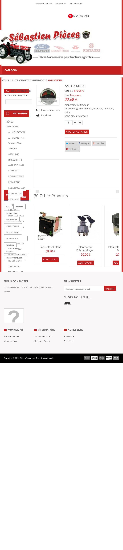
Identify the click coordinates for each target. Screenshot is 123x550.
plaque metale (12, 392)
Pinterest (72, 149)
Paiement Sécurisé (42, 519)
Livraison (38, 514)
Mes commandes (11, 500)
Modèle (69, 91)
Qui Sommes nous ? (42, 500)
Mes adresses (10, 514)
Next (117, 191)
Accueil (5, 80)
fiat (7, 373)
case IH (9, 418)
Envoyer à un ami (50, 110)
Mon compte (16, 494)
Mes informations (12, 519)
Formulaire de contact (17, 456)
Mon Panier (61, 3)
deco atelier (11, 386)
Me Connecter (76, 3)
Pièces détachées (20, 80)
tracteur (10, 411)
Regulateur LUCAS (50, 247)
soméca (19, 373)
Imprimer (46, 115)
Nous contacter (71, 514)
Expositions (69, 505)
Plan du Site (69, 500)
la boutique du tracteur (12, 406)
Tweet (70, 143)
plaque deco (11, 380)
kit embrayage (12, 399)
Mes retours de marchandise (10, 507)
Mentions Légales (42, 505)
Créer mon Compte (43, 3)
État (67, 95)
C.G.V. (36, 510)
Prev (37, 191)
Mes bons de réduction (14, 524)
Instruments (38, 80)
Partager (84, 143)
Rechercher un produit (16, 95)
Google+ (98, 143)
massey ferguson (14, 424)
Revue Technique (71, 510)
